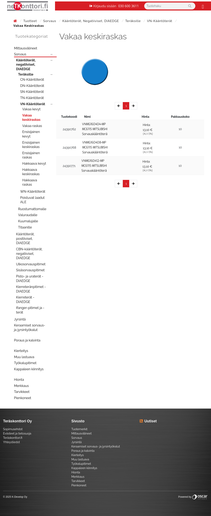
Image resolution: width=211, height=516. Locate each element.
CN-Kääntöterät (32, 80)
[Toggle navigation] (202, 5)
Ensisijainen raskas (31, 155)
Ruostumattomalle (32, 209)
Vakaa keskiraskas (31, 117)
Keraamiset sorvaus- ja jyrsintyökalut (29, 327)
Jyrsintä (20, 319)
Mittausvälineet (25, 48)
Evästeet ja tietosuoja (17, 433)
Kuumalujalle (28, 221)
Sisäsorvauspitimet (30, 270)
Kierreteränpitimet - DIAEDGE (31, 289)
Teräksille (133, 21)
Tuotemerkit (79, 429)
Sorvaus (50, 21)
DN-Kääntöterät (32, 86)
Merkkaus (21, 386)
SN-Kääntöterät (32, 92)
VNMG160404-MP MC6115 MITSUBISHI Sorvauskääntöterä (94, 129)
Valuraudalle (27, 215)
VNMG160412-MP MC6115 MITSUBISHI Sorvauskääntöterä (94, 166)
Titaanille (25, 227)
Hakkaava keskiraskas (31, 172)
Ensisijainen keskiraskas (31, 145)
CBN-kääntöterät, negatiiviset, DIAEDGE (29, 253)
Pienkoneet (22, 398)
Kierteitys (21, 351)
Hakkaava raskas (29, 182)
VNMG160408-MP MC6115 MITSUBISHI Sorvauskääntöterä (95, 147)
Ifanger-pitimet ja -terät (30, 310)
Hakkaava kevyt (34, 163)
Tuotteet (30, 21)
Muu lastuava (24, 357)
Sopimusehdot (12, 429)
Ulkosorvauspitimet (31, 264)
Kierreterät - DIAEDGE (25, 299)
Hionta (19, 380)
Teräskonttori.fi (12, 437)
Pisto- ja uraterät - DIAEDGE (29, 278)
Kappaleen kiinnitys (28, 369)
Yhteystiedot (11, 442)
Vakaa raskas (32, 126)
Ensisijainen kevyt (31, 134)
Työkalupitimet (25, 363)
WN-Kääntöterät (32, 191)
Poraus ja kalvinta (27, 340)
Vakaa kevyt (31, 109)
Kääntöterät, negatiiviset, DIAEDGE (91, 21)
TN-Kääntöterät (32, 98)
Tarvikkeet (21, 392)
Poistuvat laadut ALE (32, 200)
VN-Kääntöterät (160, 21)
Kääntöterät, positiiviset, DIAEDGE (25, 238)
